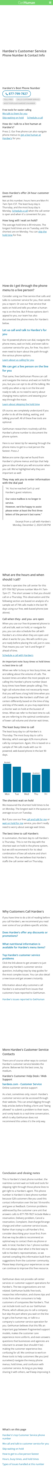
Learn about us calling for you (18, 360)
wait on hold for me (12, 823)
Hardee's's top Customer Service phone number (23, 1437)
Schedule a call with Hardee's (17, 655)
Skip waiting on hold (13, 117)
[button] (50, 2)
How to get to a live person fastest (20, 1453)
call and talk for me (37, 819)
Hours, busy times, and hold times (20, 1459)
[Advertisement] (26, 165)
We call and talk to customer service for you (25, 1443)
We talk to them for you (14, 113)
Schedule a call (35, 117)
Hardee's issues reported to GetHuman (23, 999)
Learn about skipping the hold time (21, 404)
